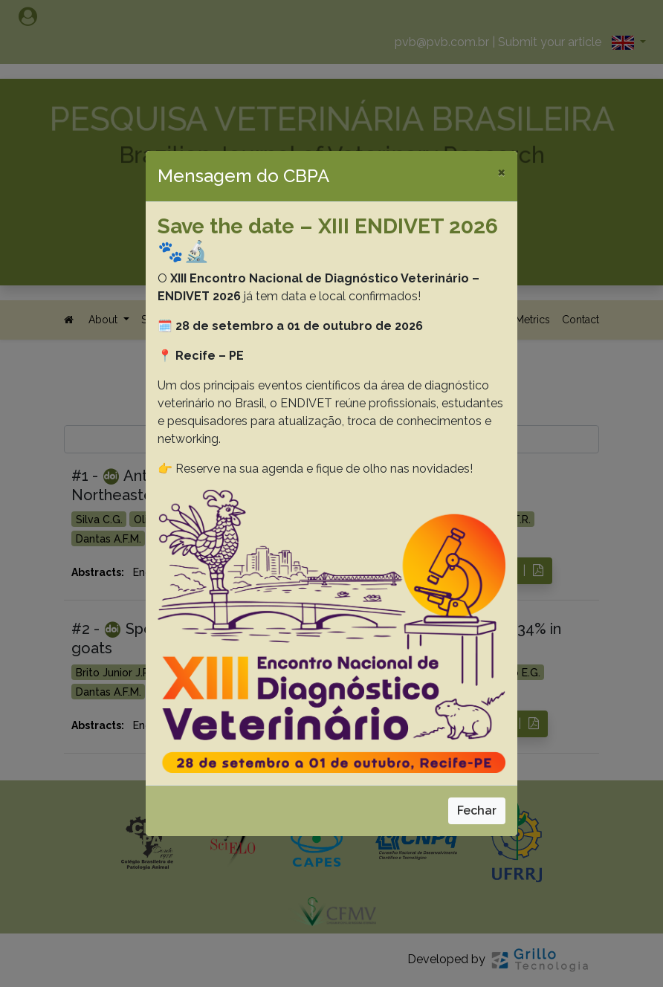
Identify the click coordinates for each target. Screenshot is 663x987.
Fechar (477, 810)
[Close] (501, 171)
